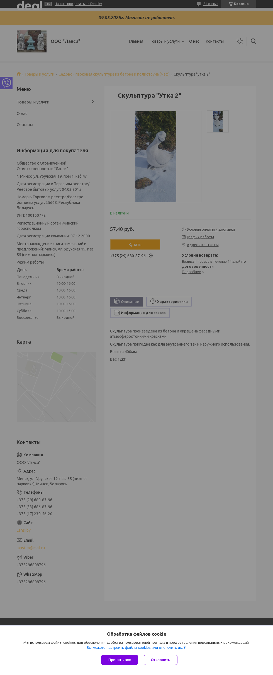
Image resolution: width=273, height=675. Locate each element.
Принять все (119, 660)
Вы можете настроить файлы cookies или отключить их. (134, 647)
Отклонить (160, 660)
